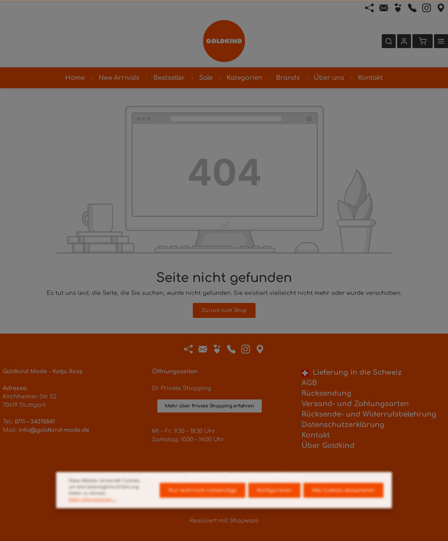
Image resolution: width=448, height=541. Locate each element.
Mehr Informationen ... (92, 509)
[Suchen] (389, 41)
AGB (309, 383)
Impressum (163, 476)
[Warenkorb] (422, 41)
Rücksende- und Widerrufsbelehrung (369, 414)
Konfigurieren (274, 500)
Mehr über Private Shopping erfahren (209, 412)
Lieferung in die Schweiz (352, 372)
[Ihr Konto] (404, 41)
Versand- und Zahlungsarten (355, 404)
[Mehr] (441, 41)
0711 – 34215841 (35, 422)
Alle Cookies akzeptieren (343, 500)
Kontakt (316, 435)
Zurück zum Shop (224, 310)
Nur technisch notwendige (202, 500)
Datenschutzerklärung (343, 425)
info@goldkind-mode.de (53, 430)
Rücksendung (326, 393)
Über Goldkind (328, 446)
